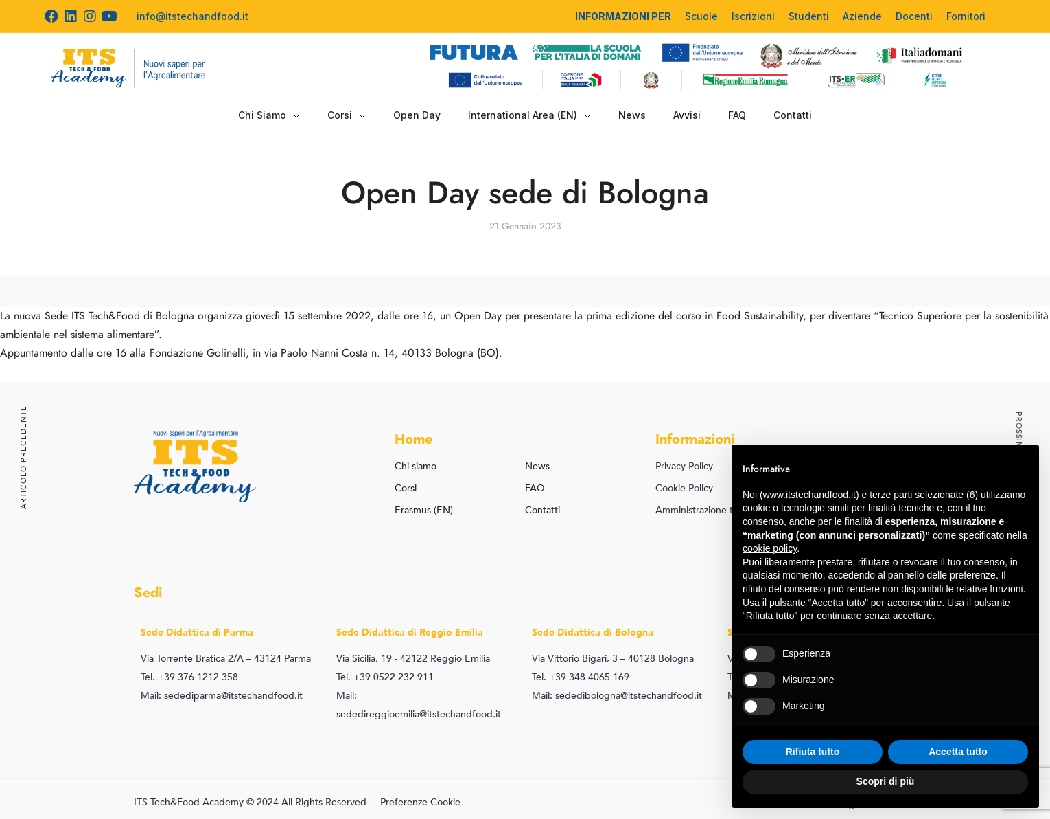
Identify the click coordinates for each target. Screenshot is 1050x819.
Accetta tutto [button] (958, 751)
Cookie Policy (684, 488)
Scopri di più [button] (885, 781)
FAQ (737, 115)
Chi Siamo (269, 115)
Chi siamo (415, 466)
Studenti (809, 16)
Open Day (417, 115)
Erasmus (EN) (424, 510)
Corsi (346, 115)
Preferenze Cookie (420, 802)
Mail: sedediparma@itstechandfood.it (222, 695)
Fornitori (965, 16)
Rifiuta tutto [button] (813, 751)
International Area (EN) (529, 115)
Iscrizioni (753, 16)
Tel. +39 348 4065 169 (580, 677)
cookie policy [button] (770, 548)
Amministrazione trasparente (717, 510)
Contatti (792, 115)
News (632, 115)
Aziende (862, 16)
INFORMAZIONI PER (623, 16)
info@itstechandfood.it (192, 16)
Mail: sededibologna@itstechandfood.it (617, 695)
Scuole (701, 16)
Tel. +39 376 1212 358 (189, 677)
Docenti (914, 16)
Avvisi (687, 115)
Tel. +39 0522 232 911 (385, 677)
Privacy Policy (684, 466)
